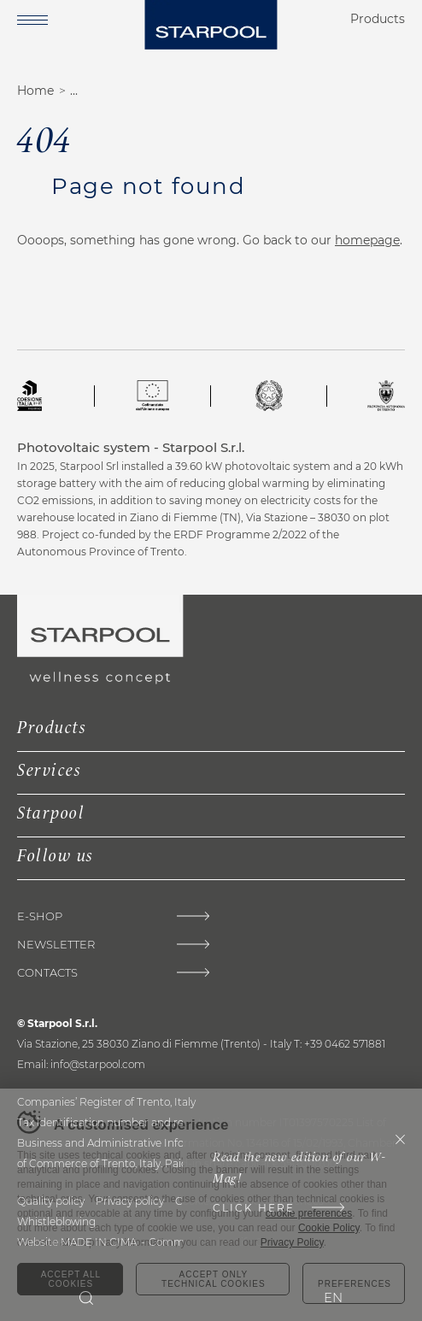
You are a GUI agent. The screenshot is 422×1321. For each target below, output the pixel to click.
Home (35, 90)
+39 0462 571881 (344, 1043)
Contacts (47, 972)
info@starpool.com (97, 1064)
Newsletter (56, 944)
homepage (367, 240)
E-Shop (39, 916)
